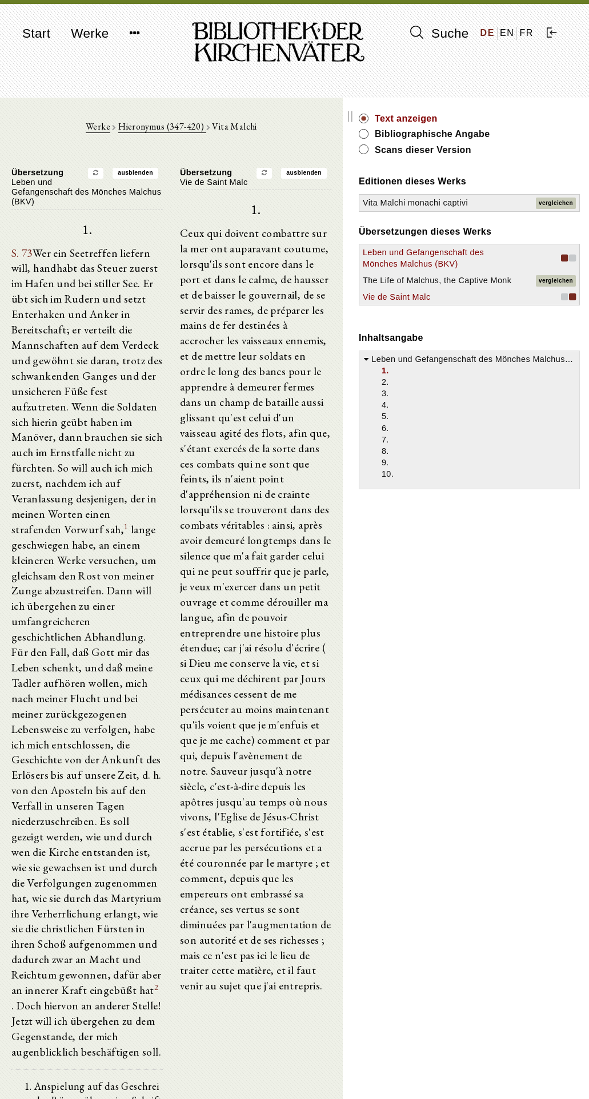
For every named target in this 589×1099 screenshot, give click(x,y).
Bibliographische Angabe (513, 140)
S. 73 (20, 249)
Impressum (472, 1062)
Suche (439, 33)
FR (526, 33)
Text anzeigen (505, 118)
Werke (90, 33)
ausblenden (185, 178)
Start (36, 33)
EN (507, 33)
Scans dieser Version (522, 162)
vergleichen (556, 221)
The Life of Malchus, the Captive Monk (488, 351)
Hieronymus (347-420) (211, 132)
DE (487, 33)
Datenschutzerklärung (492, 1073)
